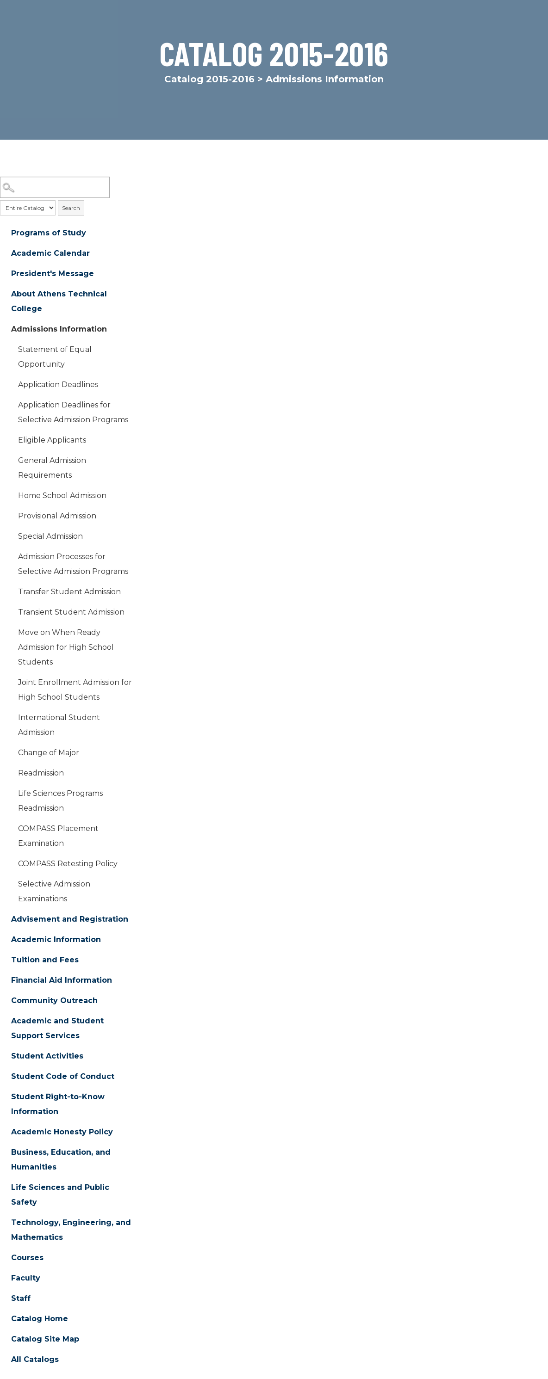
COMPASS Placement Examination (58, 836)
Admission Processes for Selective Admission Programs (73, 564)
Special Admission (50, 536)
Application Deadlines (58, 384)
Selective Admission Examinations (54, 891)
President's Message (52, 273)
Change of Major (48, 752)
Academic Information (56, 939)
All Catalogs (35, 1359)
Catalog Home (39, 1318)
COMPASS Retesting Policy (68, 863)
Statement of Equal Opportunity (55, 357)
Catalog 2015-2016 (209, 79)
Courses (27, 1257)
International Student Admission (59, 725)
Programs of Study (48, 232)
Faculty (25, 1278)
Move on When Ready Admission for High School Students (66, 647)
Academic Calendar (50, 253)
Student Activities (47, 1056)
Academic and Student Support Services (57, 1028)
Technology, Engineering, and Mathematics (71, 1230)
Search (71, 207)
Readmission (41, 773)
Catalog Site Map (45, 1339)
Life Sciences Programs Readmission (60, 801)
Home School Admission (62, 495)
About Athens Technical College (59, 301)
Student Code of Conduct (62, 1076)
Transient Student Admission (71, 612)
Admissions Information (59, 329)
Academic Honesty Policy (62, 1131)
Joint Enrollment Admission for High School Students (75, 690)
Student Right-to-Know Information (58, 1104)
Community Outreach (54, 1000)
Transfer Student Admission (69, 591)
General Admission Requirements (52, 468)
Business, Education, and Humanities (61, 1159)
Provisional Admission (57, 515)
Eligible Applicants (52, 440)
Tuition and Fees (45, 959)
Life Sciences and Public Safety (60, 1195)
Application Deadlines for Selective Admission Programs (73, 412)
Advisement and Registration (69, 919)
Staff (21, 1298)
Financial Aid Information (61, 980)
